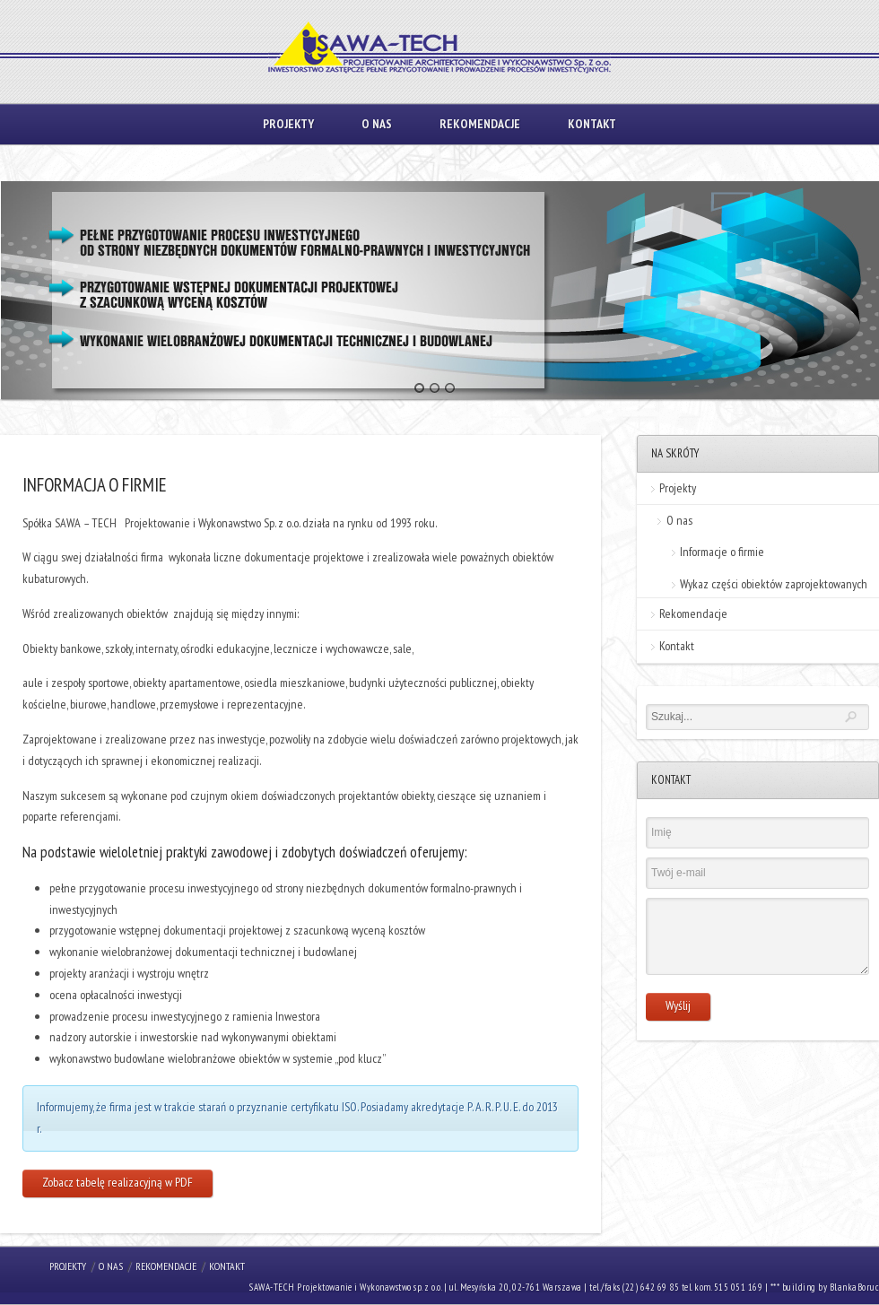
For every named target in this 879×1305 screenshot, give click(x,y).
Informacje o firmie (722, 552)
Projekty (288, 124)
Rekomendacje (480, 124)
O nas (376, 124)
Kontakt (592, 124)
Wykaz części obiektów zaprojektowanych (773, 584)
